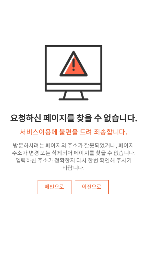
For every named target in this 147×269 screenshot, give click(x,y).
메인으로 (54, 187)
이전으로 (91, 187)
